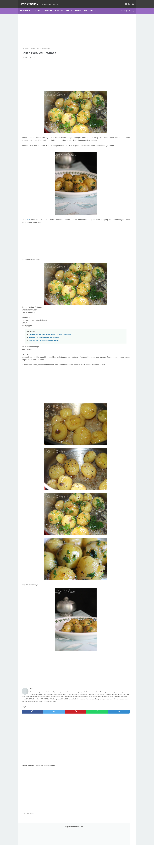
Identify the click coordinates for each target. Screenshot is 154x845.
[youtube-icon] (131, 2)
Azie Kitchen (31, 2)
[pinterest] (58, 722)
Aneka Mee (60, 8)
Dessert (80, 8)
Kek (87, 8)
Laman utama (26, 8)
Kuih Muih (70, 8)
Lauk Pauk (37, 8)
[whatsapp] (73, 722)
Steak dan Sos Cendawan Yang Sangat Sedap (44, 344)
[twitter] (43, 722)
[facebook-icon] (125, 2)
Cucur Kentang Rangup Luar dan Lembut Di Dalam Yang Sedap (50, 338)
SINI (28, 223)
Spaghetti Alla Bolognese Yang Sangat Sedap (44, 341)
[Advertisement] (59, 28)
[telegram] (88, 722)
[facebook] (29, 722)
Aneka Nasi (49, 8)
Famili (93, 8)
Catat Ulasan (34, 56)
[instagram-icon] (128, 2)
